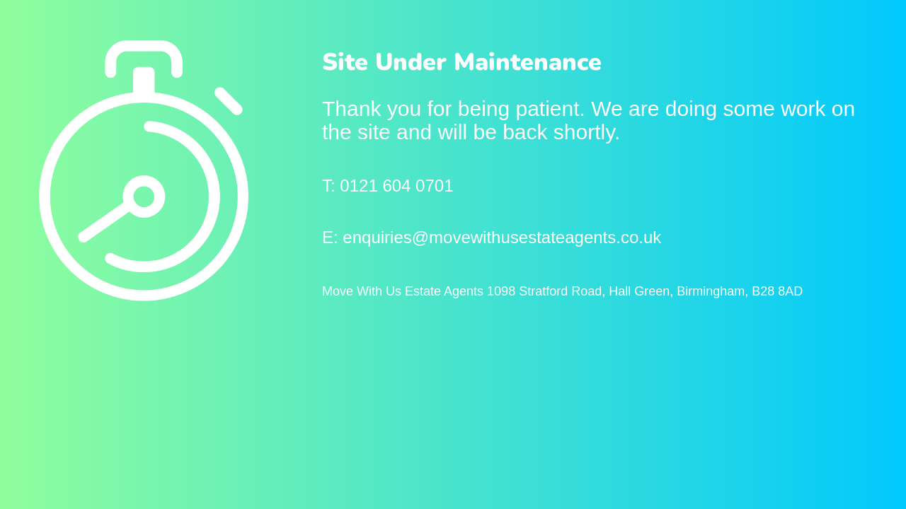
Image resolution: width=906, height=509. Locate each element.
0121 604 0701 (396, 185)
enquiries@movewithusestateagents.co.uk (502, 237)
